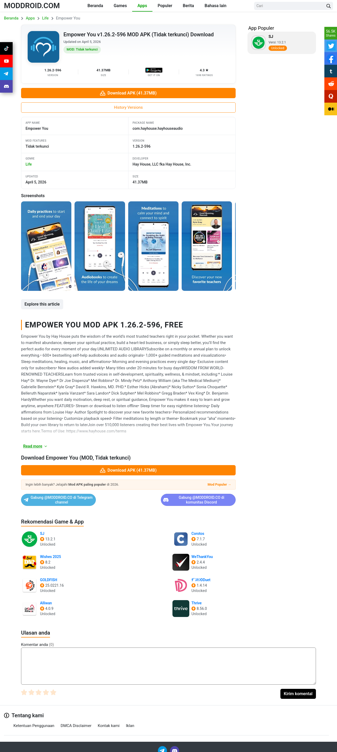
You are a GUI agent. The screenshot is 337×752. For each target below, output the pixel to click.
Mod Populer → (219, 484)
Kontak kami (109, 721)
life (29, 164)
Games (120, 5)
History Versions (128, 107)
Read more (35, 446)
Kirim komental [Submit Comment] (298, 689)
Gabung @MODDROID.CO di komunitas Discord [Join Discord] (183, 497)
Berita (188, 5)
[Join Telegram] (163, 746)
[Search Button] (328, 6)
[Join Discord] (174, 746)
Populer (165, 5)
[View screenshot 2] (100, 246)
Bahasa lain (215, 5)
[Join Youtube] (6, 61)
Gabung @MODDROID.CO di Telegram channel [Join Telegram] (74, 497)
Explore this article (42, 304)
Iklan (130, 721)
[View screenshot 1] (46, 246)
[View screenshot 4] (207, 246)
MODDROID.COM (32, 5)
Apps (142, 5)
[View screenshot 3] (153, 246)
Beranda (95, 5)
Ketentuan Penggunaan (33, 721)
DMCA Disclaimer (76, 721)
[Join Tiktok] (6, 48)
